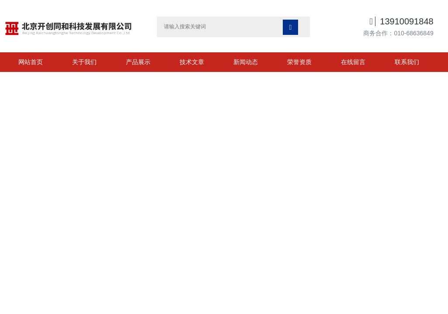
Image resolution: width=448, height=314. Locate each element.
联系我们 (407, 61)
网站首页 (30, 61)
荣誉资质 (299, 61)
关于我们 (84, 61)
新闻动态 (245, 61)
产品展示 (138, 61)
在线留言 (353, 61)
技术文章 (192, 61)
